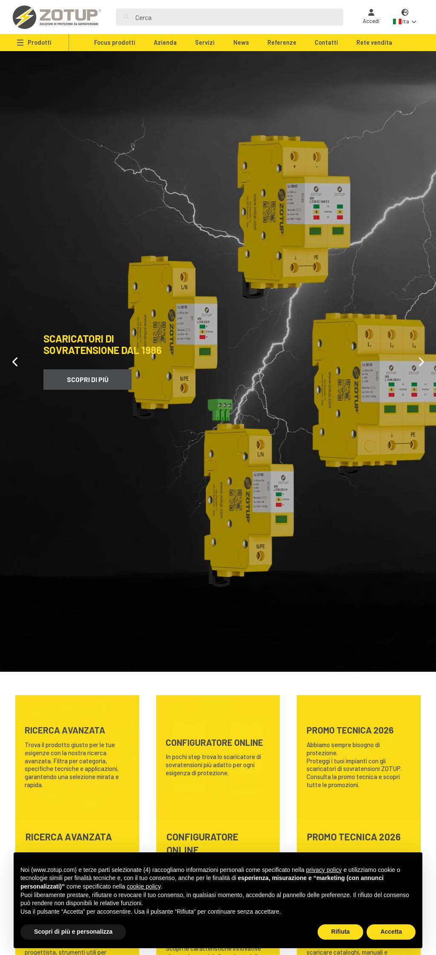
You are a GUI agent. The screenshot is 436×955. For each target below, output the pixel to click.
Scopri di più (88, 379)
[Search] (235, 17)
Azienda (165, 42)
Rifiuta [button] (340, 931)
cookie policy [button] (144, 886)
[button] (404, 17)
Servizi (205, 42)
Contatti (326, 42)
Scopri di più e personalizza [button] (73, 931)
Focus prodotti (114, 42)
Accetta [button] (391, 931)
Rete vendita (374, 42)
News (241, 42)
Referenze (281, 42)
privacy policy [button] (324, 869)
